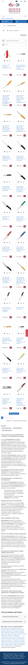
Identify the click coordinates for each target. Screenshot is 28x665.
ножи (7, 472)
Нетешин (3, 638)
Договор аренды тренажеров (10, 653)
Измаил (13, 632)
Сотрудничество (7, 656)
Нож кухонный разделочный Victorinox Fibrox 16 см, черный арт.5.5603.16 (21, 189)
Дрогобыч (3, 631)
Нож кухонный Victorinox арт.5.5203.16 (6, 218)
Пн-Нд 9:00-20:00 (14, 13)
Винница (8, 629)
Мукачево (18, 637)
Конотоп (24, 634)
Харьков (11, 643)
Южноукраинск (9, 646)
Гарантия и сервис (18, 655)
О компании (21, 653)
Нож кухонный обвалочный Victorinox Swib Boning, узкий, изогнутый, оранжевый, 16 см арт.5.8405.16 (6, 99)
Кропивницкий (4, 637)
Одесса (3, 640)
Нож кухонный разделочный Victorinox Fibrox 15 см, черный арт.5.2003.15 (7, 280)
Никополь (14, 638)
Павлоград (8, 640)
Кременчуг (10, 635)
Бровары (3, 629)
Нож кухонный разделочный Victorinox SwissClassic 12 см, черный (20, 340)
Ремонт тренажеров (7, 18)
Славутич (22, 640)
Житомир (15, 631)
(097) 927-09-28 (14, 9)
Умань (2, 643)
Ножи (4, 25)
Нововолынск (20, 638)
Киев (15, 634)
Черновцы (21, 644)
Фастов (7, 643)
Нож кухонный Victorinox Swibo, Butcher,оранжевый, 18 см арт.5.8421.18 (7, 340)
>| (11, 417)
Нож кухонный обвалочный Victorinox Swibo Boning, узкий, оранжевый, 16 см (6, 128)
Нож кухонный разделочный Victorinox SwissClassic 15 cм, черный (6, 401)
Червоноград (4, 644)
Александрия (4, 628)
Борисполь (19, 628)
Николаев (8, 638)
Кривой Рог (16, 635)
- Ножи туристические (7, 430)
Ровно (17, 640)
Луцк (10, 637)
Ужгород (22, 641)
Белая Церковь (12, 628)
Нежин (23, 637)
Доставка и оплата (8, 655)
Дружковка (10, 631)
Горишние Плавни (15, 629)
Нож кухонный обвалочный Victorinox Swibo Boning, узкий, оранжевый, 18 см (20, 128)
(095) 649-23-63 (14, 11)
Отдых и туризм (13, 30)
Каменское (10, 634)
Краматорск (4, 635)
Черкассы (10, 644)
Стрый (8, 641)
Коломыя (19, 634)
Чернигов (16, 644)
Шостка (3, 646)
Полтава (13, 640)
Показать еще (14, 413)
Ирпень (17, 632)
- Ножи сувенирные (17, 428)
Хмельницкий (21, 643)
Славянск (3, 641)
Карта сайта (15, 656)
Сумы (11, 641)
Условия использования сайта (16, 658)
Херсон (16, 643)
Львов (13, 637)
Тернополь (16, 641)
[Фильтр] (27, 333)
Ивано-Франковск (5, 632)
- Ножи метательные (6, 428)
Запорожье (21, 631)
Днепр (22, 629)
